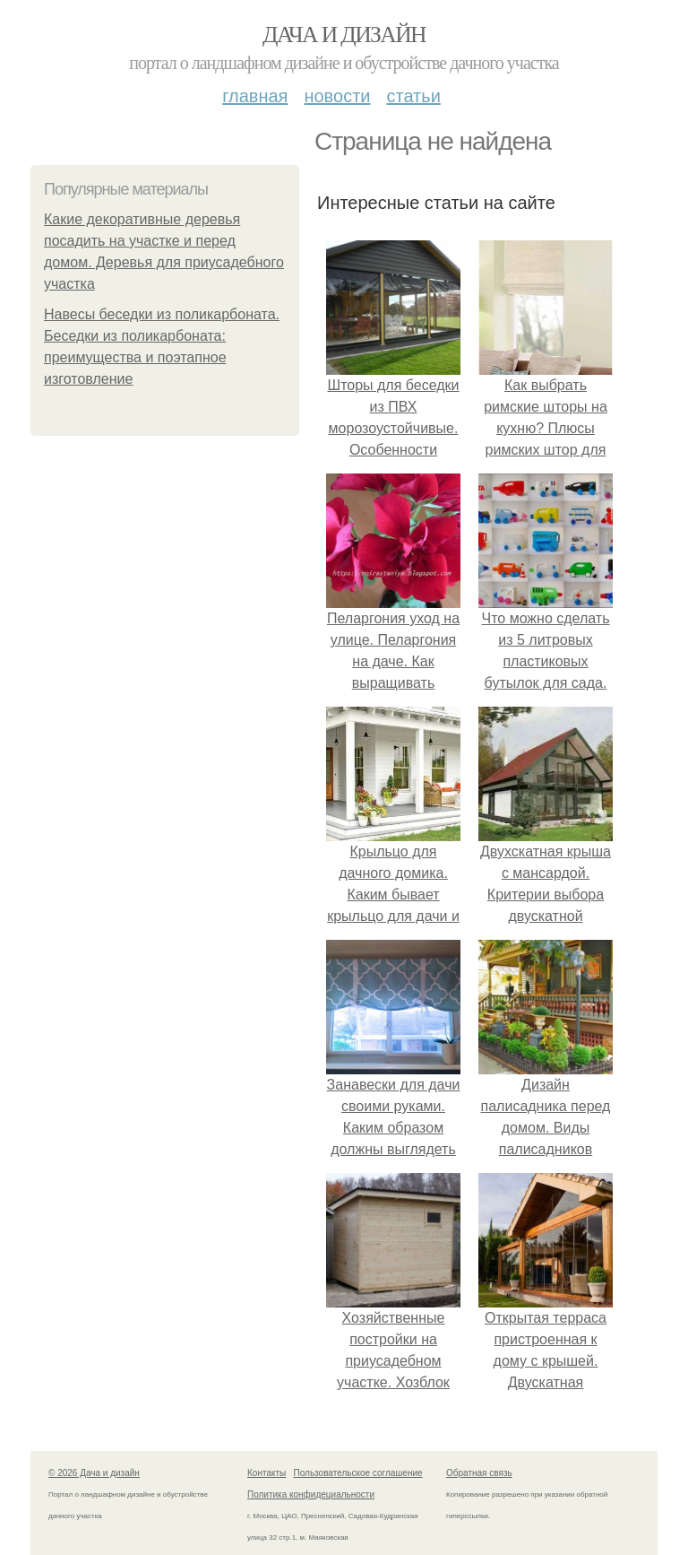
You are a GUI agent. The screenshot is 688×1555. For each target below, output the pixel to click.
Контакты (266, 1473)
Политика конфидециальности (310, 1494)
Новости (337, 96)
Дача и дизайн (344, 35)
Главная (255, 96)
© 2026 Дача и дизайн (94, 1473)
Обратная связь (479, 1473)
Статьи (413, 96)
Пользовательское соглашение (358, 1473)
